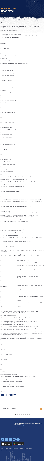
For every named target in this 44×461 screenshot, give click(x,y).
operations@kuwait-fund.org (20, 429)
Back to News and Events (10, 8)
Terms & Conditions (5, 450)
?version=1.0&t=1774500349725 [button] (22, 407)
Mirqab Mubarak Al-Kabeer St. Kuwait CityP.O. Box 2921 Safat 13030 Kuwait (28, 427)
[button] (34, 4)
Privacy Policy (12, 450)
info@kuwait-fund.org (18, 430)
